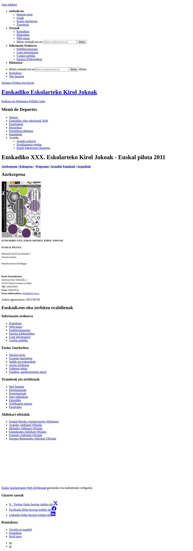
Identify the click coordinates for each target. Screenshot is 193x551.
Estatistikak (16, 124)
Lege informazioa (19, 337)
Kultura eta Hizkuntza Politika (23, 101)
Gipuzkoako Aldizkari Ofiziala (27, 431)
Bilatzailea (23, 34)
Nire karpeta (16, 76)
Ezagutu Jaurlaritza (20, 358)
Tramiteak (23, 24)
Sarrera (13, 117)
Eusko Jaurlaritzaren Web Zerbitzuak (24, 487)
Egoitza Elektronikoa (29, 59)
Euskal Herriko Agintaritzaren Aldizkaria (34, 421)
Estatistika (15, 407)
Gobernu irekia (18, 368)
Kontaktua (23, 31)
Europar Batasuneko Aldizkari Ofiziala (32, 438)
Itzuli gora (15, 536)
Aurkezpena (9, 166)
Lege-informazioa (27, 52)
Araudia (56, 166)
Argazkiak (84, 166)
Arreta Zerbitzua (19, 365)
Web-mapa (23, 38)
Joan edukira (9, 4)
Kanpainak (15, 134)
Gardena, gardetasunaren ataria (28, 372)
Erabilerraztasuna (27, 49)
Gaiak (20, 17)
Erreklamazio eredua (29, 144)
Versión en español (20, 529)
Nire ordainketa (18, 396)
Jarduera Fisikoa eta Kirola (18, 82)
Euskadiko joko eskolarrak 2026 (28, 120)
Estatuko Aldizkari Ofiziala (25, 435)
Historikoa (15, 127)
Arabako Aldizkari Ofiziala (25, 425)
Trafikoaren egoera (20, 403)
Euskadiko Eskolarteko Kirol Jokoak (49, 92)
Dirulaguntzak (17, 390)
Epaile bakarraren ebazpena (33, 148)
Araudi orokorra (26, 141)
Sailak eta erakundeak (22, 361)
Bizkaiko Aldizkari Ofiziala (25, 428)
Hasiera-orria (24, 14)
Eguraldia (15, 400)
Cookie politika (26, 55)
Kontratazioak (17, 393)
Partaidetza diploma (21, 131)
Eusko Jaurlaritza (27, 21)
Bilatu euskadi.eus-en (30, 41)
